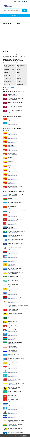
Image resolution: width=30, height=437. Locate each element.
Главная (4, 21)
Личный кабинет (7, 435)
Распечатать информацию (19, 87)
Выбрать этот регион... (12, 95)
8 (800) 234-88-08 (16, 1)
